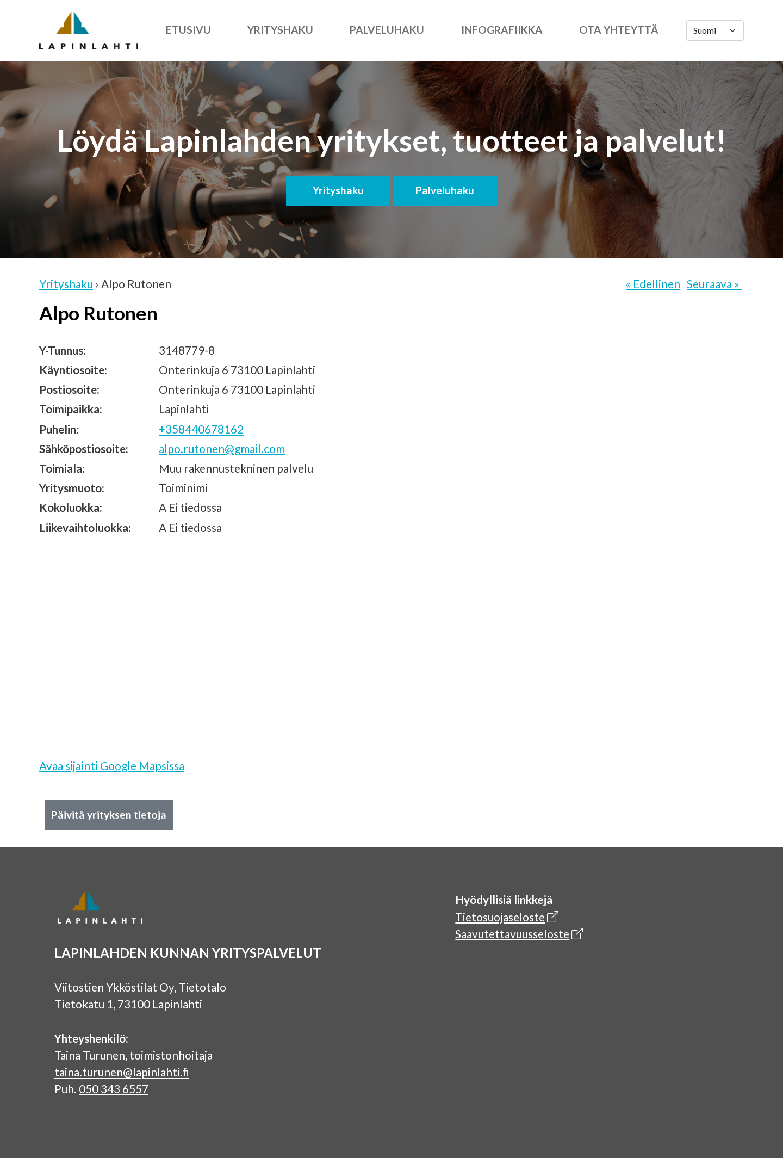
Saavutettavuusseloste (512, 933)
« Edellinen (653, 283)
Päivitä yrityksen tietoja (108, 814)
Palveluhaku (387, 29)
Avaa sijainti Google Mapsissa (111, 765)
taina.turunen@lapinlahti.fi (121, 1072)
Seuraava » (714, 283)
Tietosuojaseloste (500, 917)
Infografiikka (502, 29)
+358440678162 (201, 429)
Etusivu (188, 29)
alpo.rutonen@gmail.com (222, 448)
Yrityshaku (280, 29)
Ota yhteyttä (618, 29)
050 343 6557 (113, 1088)
